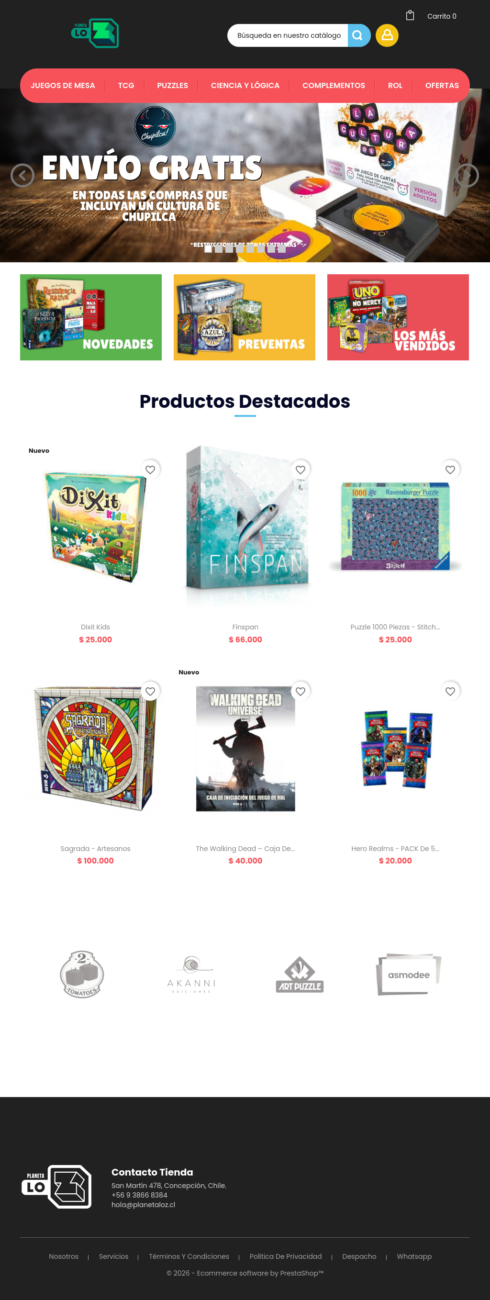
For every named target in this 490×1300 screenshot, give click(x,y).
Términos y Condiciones (189, 1256)
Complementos (333, 85)
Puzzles (172, 85)
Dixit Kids (95, 627)
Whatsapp (414, 1256)
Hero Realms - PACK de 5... (395, 848)
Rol (395, 85)
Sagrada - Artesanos (95, 848)
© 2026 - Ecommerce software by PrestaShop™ (245, 1273)
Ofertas (442, 85)
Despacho (360, 1256)
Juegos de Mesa (63, 85)
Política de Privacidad (286, 1256)
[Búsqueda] (299, 35)
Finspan (246, 627)
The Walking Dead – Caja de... (245, 848)
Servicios (114, 1256)
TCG (126, 85)
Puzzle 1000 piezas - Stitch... (395, 627)
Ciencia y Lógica (245, 85)
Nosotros (64, 1256)
